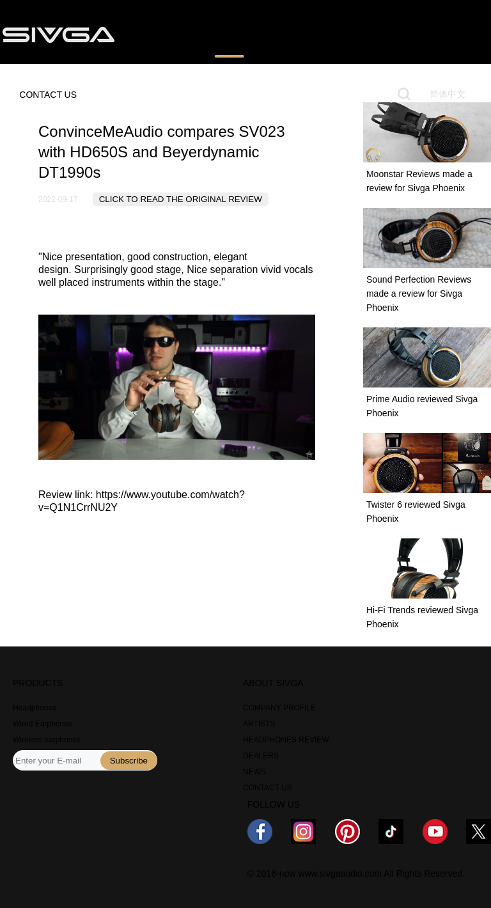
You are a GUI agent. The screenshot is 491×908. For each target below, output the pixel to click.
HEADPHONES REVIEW (286, 739)
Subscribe (129, 760)
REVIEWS (229, 34)
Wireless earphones (47, 739)
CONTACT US (48, 95)
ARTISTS (259, 723)
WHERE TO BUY (306, 34)
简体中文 (447, 94)
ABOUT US (435, 34)
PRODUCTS (161, 34)
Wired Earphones (42, 723)
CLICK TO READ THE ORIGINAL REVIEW (180, 199)
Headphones (34, 707)
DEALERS (261, 755)
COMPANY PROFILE (279, 707)
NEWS (377, 34)
